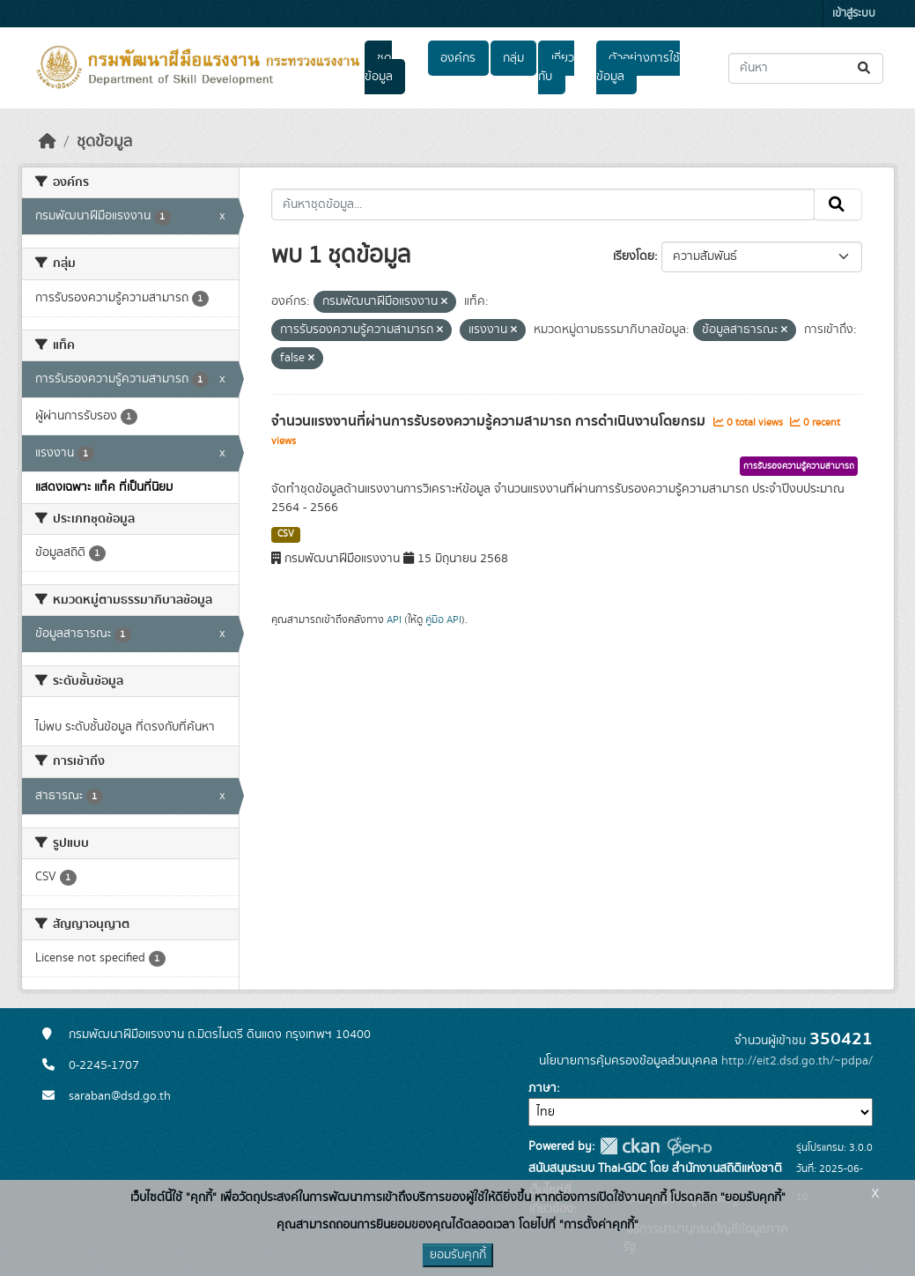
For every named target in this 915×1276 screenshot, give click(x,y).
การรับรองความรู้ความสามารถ (798, 466)
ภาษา (542, 1088)
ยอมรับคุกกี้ (458, 1255)
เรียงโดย (633, 256)
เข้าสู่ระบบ (853, 13)
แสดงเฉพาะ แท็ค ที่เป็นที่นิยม (104, 487)
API (394, 619)
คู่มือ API (443, 619)
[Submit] (865, 68)
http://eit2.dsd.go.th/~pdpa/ (797, 1061)
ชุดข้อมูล (379, 67)
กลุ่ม (513, 58)
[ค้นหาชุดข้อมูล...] (805, 68)
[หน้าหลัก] (47, 141)
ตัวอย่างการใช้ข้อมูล (638, 67)
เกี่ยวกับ (555, 67)
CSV (285, 534)
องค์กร (458, 58)
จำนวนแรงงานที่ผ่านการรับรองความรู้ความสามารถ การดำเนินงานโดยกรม (490, 421)
